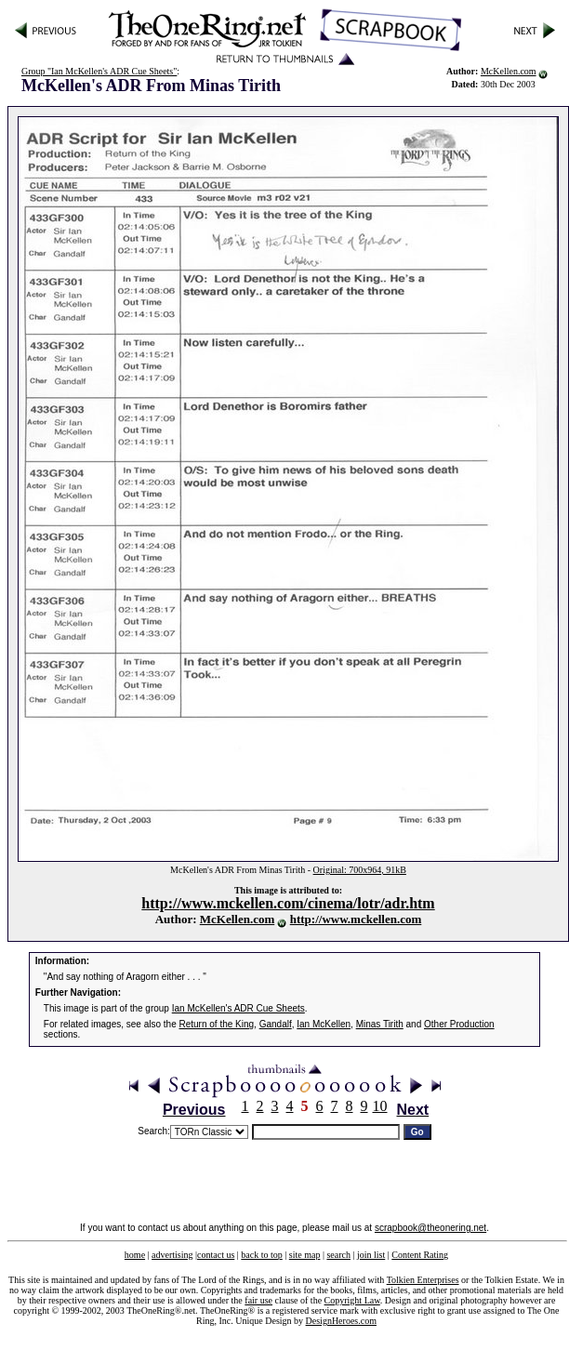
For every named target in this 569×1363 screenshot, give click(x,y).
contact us (215, 1255)
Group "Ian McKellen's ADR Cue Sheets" (99, 71)
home (135, 1255)
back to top (261, 1255)
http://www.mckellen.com (356, 919)
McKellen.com (508, 71)
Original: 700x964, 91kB (359, 870)
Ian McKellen (324, 1024)
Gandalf (275, 1024)
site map (305, 1255)
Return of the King (217, 1024)
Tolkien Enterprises (423, 1280)
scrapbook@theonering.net (430, 1228)
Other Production (459, 1024)
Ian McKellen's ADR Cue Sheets (238, 1008)
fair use (258, 1300)
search (338, 1255)
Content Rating (419, 1255)
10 (380, 1106)
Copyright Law (352, 1300)
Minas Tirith (380, 1024)
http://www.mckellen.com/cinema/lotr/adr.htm (287, 903)
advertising (172, 1255)
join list (371, 1255)
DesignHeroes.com (341, 1321)
